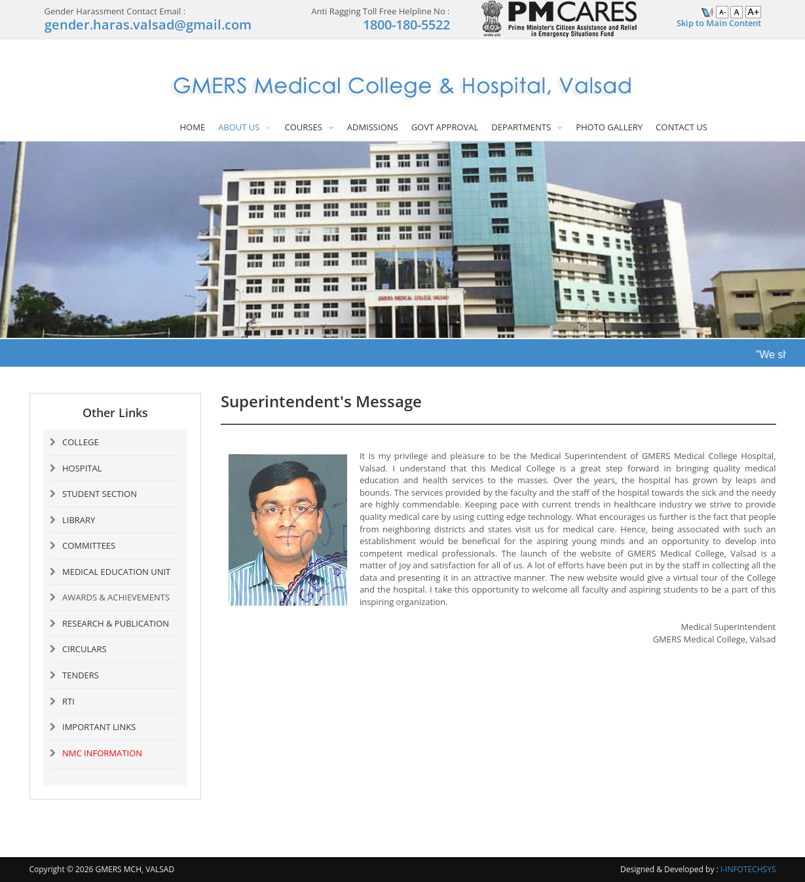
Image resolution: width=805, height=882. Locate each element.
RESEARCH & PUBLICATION (115, 623)
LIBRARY (78, 520)
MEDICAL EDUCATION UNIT (116, 572)
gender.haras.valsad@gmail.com (148, 24)
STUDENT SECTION (99, 494)
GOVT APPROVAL (445, 127)
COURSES (303, 127)
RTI (68, 701)
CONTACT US (681, 127)
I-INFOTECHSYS (748, 869)
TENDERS (80, 675)
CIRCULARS (84, 649)
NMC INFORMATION (102, 753)
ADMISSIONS (372, 127)
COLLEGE (80, 442)
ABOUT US (238, 127)
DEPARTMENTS (521, 127)
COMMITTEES (88, 545)
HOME (193, 127)
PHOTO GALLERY (609, 127)
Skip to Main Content (719, 23)
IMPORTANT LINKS (99, 727)
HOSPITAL (82, 468)
